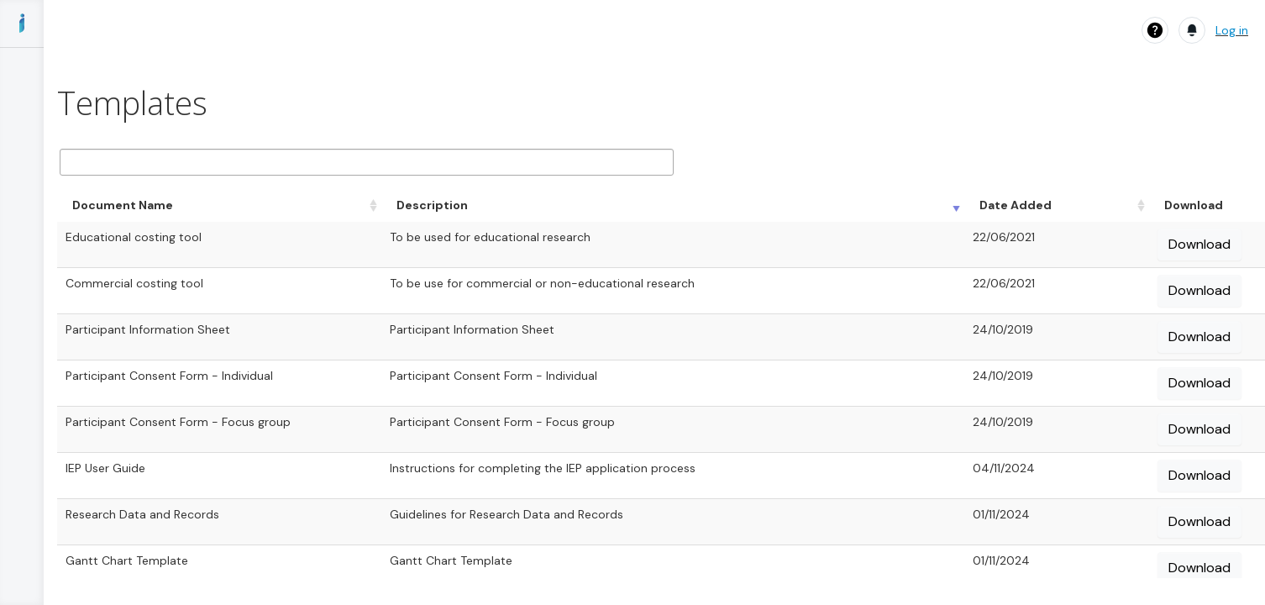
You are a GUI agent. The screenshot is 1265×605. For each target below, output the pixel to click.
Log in (1231, 30)
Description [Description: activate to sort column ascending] (432, 205)
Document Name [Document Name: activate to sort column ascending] (122, 205)
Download (1199, 244)
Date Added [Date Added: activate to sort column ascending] (1015, 205)
